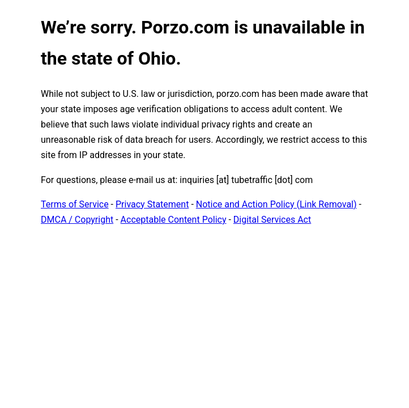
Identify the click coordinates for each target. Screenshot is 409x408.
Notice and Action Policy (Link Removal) (276, 204)
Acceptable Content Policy (174, 219)
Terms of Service (75, 204)
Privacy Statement (152, 204)
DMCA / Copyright (77, 219)
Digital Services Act (272, 219)
